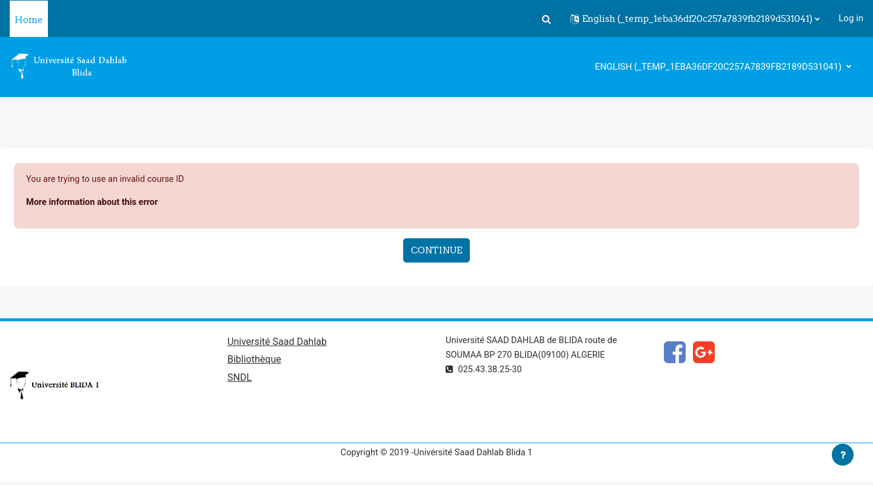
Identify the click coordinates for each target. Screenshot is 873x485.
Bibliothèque (254, 361)
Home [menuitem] (29, 19)
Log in (850, 18)
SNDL (239, 380)
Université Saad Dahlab (277, 343)
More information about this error (94, 203)
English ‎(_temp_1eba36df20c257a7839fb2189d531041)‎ (719, 66)
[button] (546, 19)
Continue (436, 250)
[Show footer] (843, 455)
